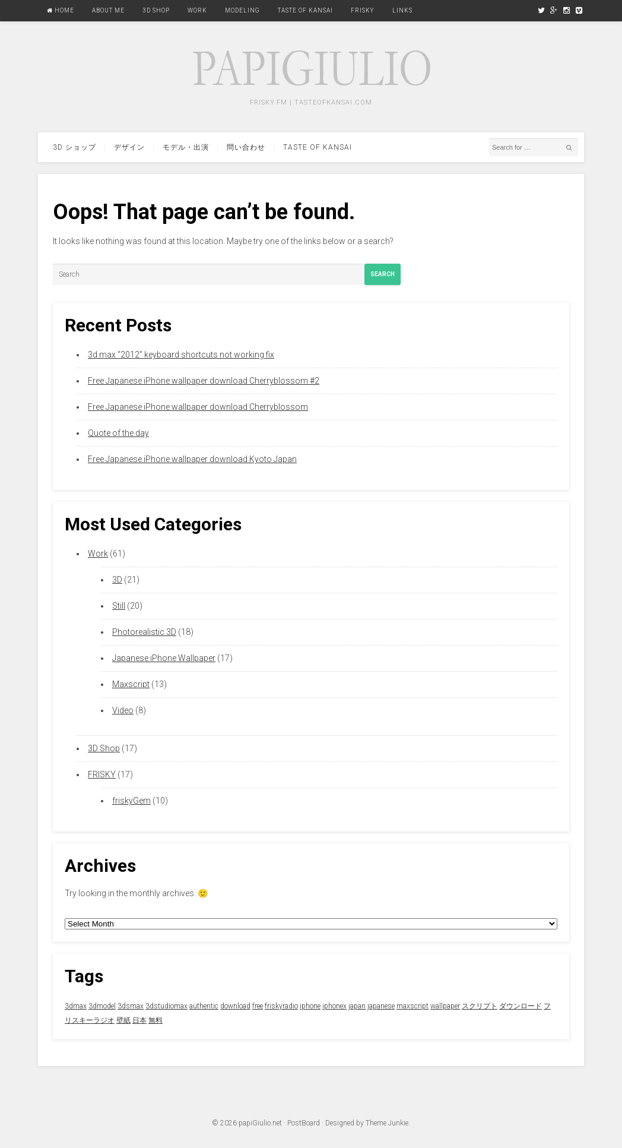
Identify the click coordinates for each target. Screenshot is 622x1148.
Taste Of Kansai (305, 10)
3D (117, 579)
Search (382, 274)
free (257, 1006)
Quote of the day (118, 433)
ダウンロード (520, 1006)
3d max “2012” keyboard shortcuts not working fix (181, 354)
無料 (155, 1020)
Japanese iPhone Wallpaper (163, 658)
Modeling (242, 10)
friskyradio (281, 1006)
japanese (381, 1006)
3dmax (76, 1006)
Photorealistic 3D (144, 632)
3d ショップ (74, 147)
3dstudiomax (166, 1006)
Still (118, 606)
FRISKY (363, 10)
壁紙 (123, 1020)
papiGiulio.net (260, 1123)
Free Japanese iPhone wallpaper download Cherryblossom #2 (203, 380)
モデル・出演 (186, 147)
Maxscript (131, 684)
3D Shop (156, 10)
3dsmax (131, 1006)
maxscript (412, 1006)
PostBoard (303, 1123)
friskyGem (131, 800)
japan (357, 1006)
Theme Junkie (387, 1123)
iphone (310, 1006)
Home (60, 10)
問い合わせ (246, 147)
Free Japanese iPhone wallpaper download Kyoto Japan (192, 459)
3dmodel (102, 1006)
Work (197, 10)
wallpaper (445, 1006)
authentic (203, 1006)
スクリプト (479, 1006)
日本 (139, 1020)
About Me (108, 10)
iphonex (334, 1006)
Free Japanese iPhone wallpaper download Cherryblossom (198, 407)
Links (402, 10)
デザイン (129, 147)
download (235, 1006)
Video (123, 710)
